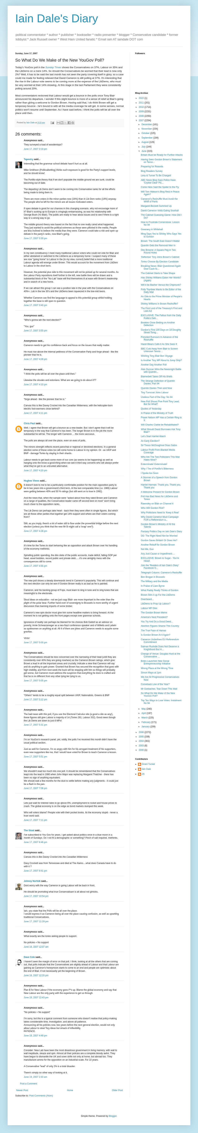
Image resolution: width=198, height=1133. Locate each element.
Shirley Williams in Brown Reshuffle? (159, 303)
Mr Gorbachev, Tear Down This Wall (159, 688)
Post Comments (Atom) (41, 1095)
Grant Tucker (148, 764)
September (147, 137)
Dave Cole (29, 957)
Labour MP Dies (149, 608)
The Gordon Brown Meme (154, 612)
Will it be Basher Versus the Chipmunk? (161, 285)
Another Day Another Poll (154, 364)
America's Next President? (154, 617)
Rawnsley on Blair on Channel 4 (157, 503)
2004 (142, 741)
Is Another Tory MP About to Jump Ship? (161, 360)
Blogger (113, 1116)
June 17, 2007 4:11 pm (35, 413)
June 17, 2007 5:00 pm (35, 642)
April (144, 713)
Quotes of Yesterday (151, 408)
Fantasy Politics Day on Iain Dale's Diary (161, 531)
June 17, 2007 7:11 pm (35, 820)
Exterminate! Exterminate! (154, 464)
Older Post (117, 1090)
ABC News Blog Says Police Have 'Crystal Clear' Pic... (158, 181)
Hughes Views (31, 480)
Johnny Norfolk (32, 881)
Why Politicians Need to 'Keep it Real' (160, 512)
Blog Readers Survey (151, 171)
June (144, 151)
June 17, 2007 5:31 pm (35, 725)
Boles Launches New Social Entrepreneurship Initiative (155, 662)
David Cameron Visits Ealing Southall (160, 210)
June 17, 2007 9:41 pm (35, 870)
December (147, 124)
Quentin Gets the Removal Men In (158, 245)
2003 (142, 745)
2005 (142, 736)
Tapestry (28, 159)
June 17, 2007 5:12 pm (35, 699)
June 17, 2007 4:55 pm (35, 566)
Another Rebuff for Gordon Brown (158, 544)
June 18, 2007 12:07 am (36, 947)
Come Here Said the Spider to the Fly (160, 187)
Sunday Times (53, 67)
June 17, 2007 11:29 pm (36, 921)
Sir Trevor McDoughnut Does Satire (159, 445)
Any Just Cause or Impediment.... (158, 553)
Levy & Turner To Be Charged (156, 175)
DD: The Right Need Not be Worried (159, 535)
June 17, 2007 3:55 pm (35, 330)
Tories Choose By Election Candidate (160, 261)
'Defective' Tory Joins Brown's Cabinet (160, 257)
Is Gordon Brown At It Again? (155, 635)
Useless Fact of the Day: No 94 (156, 397)
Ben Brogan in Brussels (153, 577)
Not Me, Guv (147, 549)
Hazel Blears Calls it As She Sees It (159, 344)
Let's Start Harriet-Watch (153, 436)
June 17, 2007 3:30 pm (35, 238)
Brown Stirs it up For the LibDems (158, 595)
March (144, 717)
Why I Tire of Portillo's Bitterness (157, 468)
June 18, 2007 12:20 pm (36, 975)
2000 (142, 750)
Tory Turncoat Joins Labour (154, 392)
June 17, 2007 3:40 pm (35, 305)
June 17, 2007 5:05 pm (35, 680)
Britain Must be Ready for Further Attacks (162, 155)
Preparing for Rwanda (152, 166)
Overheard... (147, 599)
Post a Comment (28, 1083)
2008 (142, 116)
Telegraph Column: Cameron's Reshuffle (161, 572)
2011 (142, 102)
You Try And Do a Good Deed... (157, 621)
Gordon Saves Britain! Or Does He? (159, 540)
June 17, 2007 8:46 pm (35, 842)
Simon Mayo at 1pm (151, 672)
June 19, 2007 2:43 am (35, 1077)
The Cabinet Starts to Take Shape (158, 273)
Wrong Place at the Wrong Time (157, 668)
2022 (142, 98)
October (145, 133)
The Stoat (29, 830)
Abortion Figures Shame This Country (160, 626)
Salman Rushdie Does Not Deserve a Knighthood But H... (160, 648)
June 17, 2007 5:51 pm (35, 756)
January (145, 726)
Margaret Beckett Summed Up (156, 206)
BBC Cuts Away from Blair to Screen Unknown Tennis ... (159, 350)
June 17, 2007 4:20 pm (35, 470)
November (147, 128)
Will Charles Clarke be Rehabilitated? (160, 424)
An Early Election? (150, 441)
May (143, 709)
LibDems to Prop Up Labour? (155, 603)
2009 (142, 111)
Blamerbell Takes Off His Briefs (156, 376)
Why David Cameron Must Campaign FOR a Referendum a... (160, 518)
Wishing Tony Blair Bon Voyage (157, 356)
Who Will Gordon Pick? (152, 508)
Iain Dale (146, 769)
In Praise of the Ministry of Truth (157, 413)
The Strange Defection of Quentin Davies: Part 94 (158, 382)
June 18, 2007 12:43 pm (36, 997)
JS (143, 774)
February (146, 722)
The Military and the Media (154, 581)
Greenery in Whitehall (152, 229)
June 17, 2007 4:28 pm (35, 531)
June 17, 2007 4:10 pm (35, 384)
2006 (142, 732)
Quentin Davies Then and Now (156, 388)
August (145, 142)
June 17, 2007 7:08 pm (35, 788)
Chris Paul (29, 423)
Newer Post (22, 1090)
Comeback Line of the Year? (155, 684)
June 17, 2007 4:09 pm (35, 359)
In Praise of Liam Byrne (153, 586)
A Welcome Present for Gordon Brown (160, 492)
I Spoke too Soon (149, 473)
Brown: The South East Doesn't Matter (160, 241)
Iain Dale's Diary (56, 18)
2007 (142, 120)
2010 (142, 107)
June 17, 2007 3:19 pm (35, 149)
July (143, 146)
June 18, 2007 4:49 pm (35, 1035)
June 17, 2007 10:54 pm (36, 896)
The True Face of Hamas (153, 630)
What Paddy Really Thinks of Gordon (159, 590)
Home (70, 1090)
